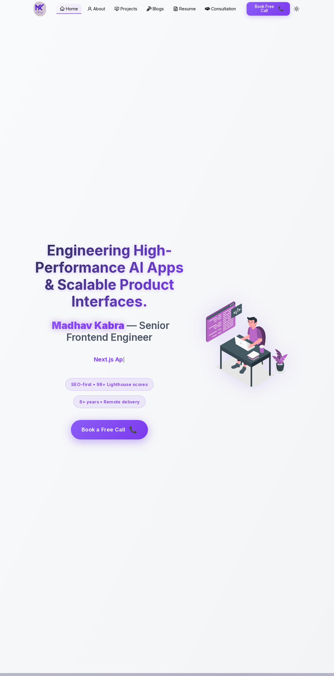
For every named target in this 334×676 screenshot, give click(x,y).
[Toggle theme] (296, 9)
